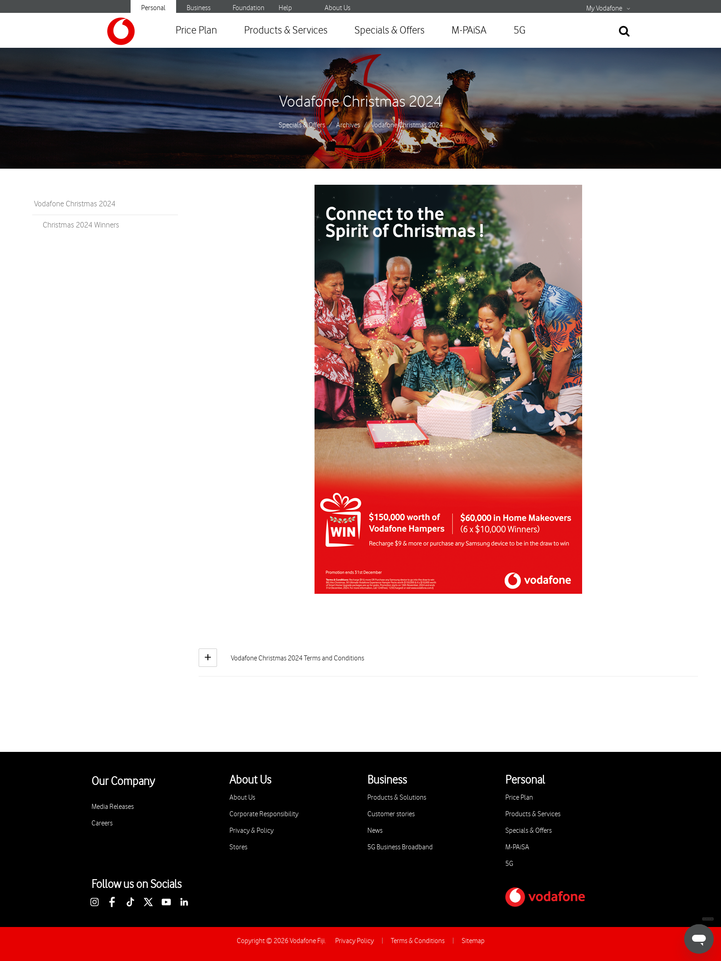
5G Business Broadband (400, 847)
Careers (102, 823)
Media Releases (113, 807)
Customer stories (391, 814)
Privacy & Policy (251, 831)
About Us (337, 8)
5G (520, 30)
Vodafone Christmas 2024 (360, 102)
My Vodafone (604, 8)
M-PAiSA (469, 30)
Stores (238, 847)
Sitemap (473, 941)
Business (199, 8)
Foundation (248, 8)
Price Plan (196, 30)
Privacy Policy (354, 941)
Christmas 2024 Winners (81, 225)
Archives (348, 125)
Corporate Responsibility (263, 814)
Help (285, 8)
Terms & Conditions (418, 941)
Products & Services (285, 30)
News (375, 831)
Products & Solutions (396, 798)
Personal (153, 8)
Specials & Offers (389, 30)
